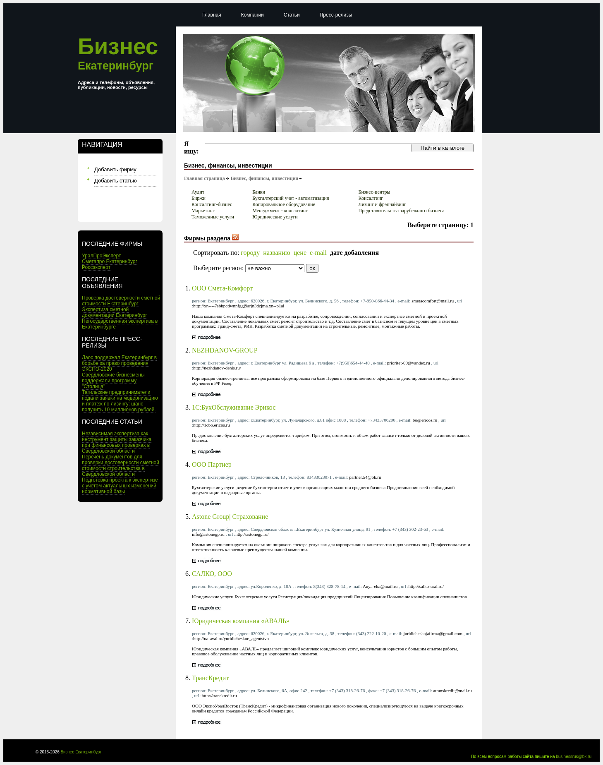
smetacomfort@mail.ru (433, 300)
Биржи (198, 198)
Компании (252, 15)
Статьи (292, 15)
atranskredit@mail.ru (452, 690)
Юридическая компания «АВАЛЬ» (241, 620)
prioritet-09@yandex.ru (408, 362)
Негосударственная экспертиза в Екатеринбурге (120, 324)
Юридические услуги (275, 217)
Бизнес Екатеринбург (81, 752)
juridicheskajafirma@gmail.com (433, 633)
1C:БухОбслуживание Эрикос (233, 407)
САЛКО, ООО (212, 573)
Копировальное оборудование (283, 204)
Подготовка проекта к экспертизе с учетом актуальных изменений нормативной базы (120, 485)
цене (300, 252)
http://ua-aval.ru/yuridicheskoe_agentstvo (231, 638)
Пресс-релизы (336, 15)
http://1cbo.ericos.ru (211, 424)
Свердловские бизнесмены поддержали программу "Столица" (113, 380)
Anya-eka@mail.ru (380, 586)
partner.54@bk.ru (365, 477)
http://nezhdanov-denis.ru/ (217, 367)
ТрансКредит (210, 677)
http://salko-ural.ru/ (426, 586)
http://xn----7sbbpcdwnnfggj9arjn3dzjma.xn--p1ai (238, 305)
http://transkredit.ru (219, 695)
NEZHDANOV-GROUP (225, 350)
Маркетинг (203, 210)
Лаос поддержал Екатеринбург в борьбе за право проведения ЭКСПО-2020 (119, 363)
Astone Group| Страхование (230, 516)
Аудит (197, 192)
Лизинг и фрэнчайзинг (382, 204)
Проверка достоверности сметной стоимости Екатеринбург (121, 301)
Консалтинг (371, 198)
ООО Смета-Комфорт (222, 288)
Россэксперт (96, 267)
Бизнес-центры (374, 192)
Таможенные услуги (212, 217)
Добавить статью (115, 180)
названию (276, 252)
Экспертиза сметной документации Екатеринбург (114, 312)
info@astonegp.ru (208, 534)
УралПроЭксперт (101, 256)
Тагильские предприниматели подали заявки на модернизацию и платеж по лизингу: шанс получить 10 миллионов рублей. (120, 400)
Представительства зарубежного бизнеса (402, 210)
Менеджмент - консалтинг (280, 210)
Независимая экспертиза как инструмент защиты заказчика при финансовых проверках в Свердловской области (116, 442)
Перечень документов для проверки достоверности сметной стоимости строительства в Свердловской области (120, 465)
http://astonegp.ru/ (251, 534)
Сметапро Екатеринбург (109, 261)
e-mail (318, 252)
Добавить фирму (115, 169)
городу (250, 252)
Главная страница (204, 178)
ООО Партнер (212, 464)
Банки (258, 192)
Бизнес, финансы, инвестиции (265, 178)
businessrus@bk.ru (573, 756)
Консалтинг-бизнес (211, 204)
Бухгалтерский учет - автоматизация (290, 198)
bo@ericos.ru (425, 419)
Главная (211, 15)
